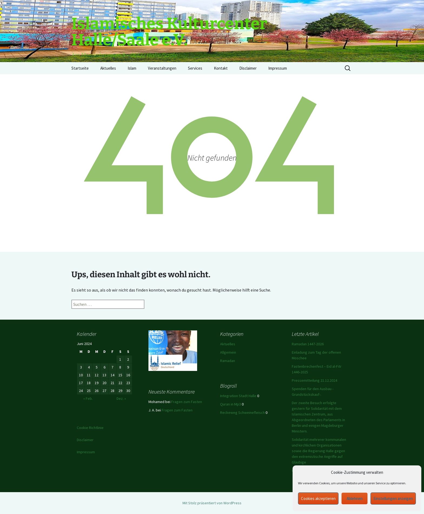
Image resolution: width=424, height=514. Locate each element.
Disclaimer (248, 68)
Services (195, 68)
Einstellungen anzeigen (393, 498)
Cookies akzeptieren (318, 498)
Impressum (277, 68)
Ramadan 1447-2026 (308, 343)
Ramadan (227, 360)
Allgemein (228, 352)
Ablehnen (355, 498)
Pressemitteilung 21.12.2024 (314, 380)
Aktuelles (108, 68)
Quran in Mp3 (230, 404)
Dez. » (121, 398)
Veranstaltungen (162, 68)
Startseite (80, 68)
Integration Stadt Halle (238, 395)
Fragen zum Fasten (186, 401)
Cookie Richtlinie (90, 427)
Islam (132, 68)
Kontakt (221, 68)
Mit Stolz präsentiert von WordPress (212, 503)
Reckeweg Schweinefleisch (242, 412)
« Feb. (88, 398)
